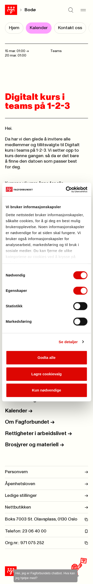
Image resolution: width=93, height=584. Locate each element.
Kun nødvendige (46, 390)
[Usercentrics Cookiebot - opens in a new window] (66, 189)
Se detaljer (68, 342)
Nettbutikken (46, 507)
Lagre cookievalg (46, 374)
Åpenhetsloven (46, 484)
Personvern (46, 472)
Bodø (30, 10)
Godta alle (46, 357)
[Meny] (83, 10)
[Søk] (71, 10)
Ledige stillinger (46, 495)
